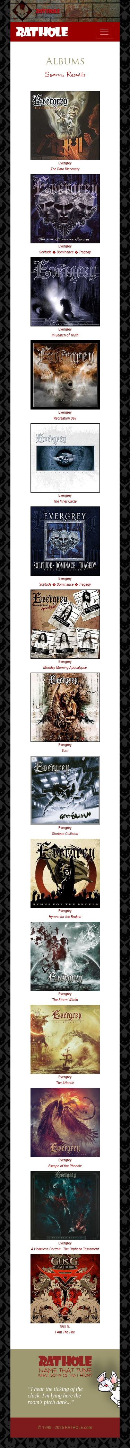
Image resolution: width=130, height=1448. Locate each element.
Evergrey (65, 163)
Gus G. (65, 1326)
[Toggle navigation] (104, 32)
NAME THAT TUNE (65, 1372)
